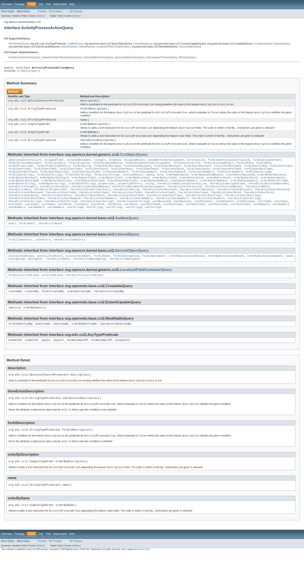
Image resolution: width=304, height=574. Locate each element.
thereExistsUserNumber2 (135, 209)
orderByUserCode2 (137, 185)
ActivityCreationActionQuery (24, 57)
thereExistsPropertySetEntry (90, 198)
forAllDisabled (79, 168)
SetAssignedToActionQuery (161, 57)
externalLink (196, 165)
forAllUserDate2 (147, 175)
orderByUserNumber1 (184, 188)
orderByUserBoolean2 (22, 185)
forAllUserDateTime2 (22, 178)
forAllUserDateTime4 (86, 178)
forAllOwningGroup (126, 269)
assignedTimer (54, 165)
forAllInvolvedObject (218, 168)
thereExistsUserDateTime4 (26, 209)
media (150, 182)
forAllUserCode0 (255, 171)
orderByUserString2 (51, 192)
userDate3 (114, 215)
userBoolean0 (161, 212)
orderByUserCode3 (164, 185)
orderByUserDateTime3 (122, 188)
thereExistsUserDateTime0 (125, 205)
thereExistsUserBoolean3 (272, 198)
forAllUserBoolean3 (197, 171)
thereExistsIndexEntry (69, 252)
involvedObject (133, 182)
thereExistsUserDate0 (226, 202)
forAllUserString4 (106, 182)
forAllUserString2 (49, 182)
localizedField (51, 289)
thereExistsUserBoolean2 (234, 198)
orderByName (88, 136)
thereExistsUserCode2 (127, 202)
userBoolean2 (203, 212)
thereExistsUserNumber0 (64, 209)
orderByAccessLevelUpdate (265, 269)
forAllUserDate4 (198, 175)
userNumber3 (36, 219)
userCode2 (15, 215)
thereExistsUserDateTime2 (204, 205)
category (100, 165)
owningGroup (16, 272)
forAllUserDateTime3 (54, 178)
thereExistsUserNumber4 (207, 209)
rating (149, 192)
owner (290, 269)
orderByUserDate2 (245, 185)
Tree (48, 4)
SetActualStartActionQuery (129, 57)
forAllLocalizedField (23, 289)
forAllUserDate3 (173, 175)
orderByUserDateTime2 (89, 188)
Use (40, 4)
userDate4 (130, 215)
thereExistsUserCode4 (193, 202)
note (160, 182)
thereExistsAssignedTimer (227, 192)
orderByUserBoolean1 (272, 182)
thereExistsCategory (22, 195)
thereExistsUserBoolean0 (159, 198)
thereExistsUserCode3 (160, 202)
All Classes (76, 11)
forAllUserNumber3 (201, 178)
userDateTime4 (240, 215)
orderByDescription (93, 127)
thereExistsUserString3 (96, 212)
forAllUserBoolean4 (227, 171)
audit (12, 235)
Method (41, 16)
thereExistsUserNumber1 (99, 209)
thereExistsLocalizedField (84, 289)
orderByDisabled (177, 182)
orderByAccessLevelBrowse (187, 269)
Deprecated (60, 4)
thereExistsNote (19, 198)
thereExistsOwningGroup (89, 272)
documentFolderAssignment (166, 165)
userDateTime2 (195, 215)
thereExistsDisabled (54, 195)
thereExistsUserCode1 (94, 202)
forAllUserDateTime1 (258, 175)
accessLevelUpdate (78, 269)
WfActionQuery (187, 57)
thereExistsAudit (50, 235)
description (88, 102)
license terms (143, 570)
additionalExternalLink (24, 165)
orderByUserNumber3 (244, 188)
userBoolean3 (224, 212)
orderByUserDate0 (191, 185)
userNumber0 (261, 215)
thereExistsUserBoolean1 (196, 198)
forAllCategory (55, 168)
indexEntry (42, 252)
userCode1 (281, 212)
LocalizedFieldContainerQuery (113, 46)
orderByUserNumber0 (153, 188)
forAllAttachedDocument (24, 168)
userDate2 (97, 215)
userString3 (133, 219)
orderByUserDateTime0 (23, 188)
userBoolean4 (245, 212)
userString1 (95, 219)
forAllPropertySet (21, 171)
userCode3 (31, 215)
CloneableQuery (142, 43)
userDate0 (65, 215)
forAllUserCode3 (45, 175)
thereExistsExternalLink (184, 195)
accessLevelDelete (49, 269)
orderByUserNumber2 (214, 188)
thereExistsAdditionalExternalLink (182, 192)
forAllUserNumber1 (144, 178)
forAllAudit (27, 235)
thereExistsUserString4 (133, 212)
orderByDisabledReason (207, 182)
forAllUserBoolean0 (107, 171)
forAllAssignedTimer (267, 165)
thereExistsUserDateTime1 (165, 205)
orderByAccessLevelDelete (226, 269)
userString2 (114, 219)
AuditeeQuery (75, 43)
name (83, 122)
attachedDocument (79, 165)
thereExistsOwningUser (124, 272)
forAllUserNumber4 (230, 178)
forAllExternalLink (187, 168)
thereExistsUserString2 (61, 212)
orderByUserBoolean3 (54, 185)
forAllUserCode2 (19, 175)
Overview (6, 4)
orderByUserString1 (21, 192)
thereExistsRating (126, 198)
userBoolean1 (182, 212)
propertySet (106, 192)
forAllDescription (93, 111)
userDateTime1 (172, 215)
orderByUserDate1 (218, 185)
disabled (115, 165)
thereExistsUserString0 (244, 209)
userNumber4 (56, 219)
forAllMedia (244, 168)
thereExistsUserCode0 (61, 202)
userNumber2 (16, 219)
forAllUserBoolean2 (167, 171)
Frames (42, 11)
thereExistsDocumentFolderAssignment (138, 195)
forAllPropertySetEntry (53, 171)
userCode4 (48, 215)
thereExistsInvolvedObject (224, 195)
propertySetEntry (130, 192)
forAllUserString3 (78, 182)
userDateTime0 (150, 215)
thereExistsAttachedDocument (268, 192)
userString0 (75, 219)
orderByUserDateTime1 (56, 188)
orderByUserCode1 (110, 185)
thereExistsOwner (58, 272)
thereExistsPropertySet (50, 198)
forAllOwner (102, 269)
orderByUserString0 (274, 188)
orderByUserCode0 (84, 185)
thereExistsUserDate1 (259, 202)
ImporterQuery (69, 46)
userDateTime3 (217, 215)
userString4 (153, 219)
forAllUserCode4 (71, 175)
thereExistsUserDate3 (56, 205)
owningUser (35, 272)
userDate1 (81, 215)
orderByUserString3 (81, 192)
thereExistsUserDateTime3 (242, 205)
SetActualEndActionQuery (98, 57)
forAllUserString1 (21, 182)
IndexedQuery (86, 46)
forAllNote (263, 168)
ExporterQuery (281, 43)
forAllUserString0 (258, 178)
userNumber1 (281, 215)
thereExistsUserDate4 (89, 205)
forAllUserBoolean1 (137, 171)
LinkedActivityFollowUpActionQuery (62, 57)
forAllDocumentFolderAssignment (147, 168)
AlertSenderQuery (18, 43)
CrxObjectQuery (263, 43)
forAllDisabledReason (107, 168)
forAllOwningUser (154, 269)
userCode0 (264, 212)
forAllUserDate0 (96, 175)
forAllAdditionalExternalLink (229, 165)
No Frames (55, 11)
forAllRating (82, 171)
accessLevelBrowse (21, 269)
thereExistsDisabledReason (90, 195)
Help (71, 4)
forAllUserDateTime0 (227, 175)
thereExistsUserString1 (24, 212)
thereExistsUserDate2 (23, 205)
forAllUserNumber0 (116, 178)
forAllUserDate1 (121, 175)
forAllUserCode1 (281, 171)
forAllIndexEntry (20, 252)
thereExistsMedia (258, 195)
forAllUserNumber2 (173, 178)
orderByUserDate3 (273, 185)
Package (19, 4)
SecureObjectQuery (190, 46)
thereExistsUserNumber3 (171, 209)
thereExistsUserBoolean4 (25, 202)
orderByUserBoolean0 (240, 182)
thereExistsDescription (96, 144)
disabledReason (134, 165)
